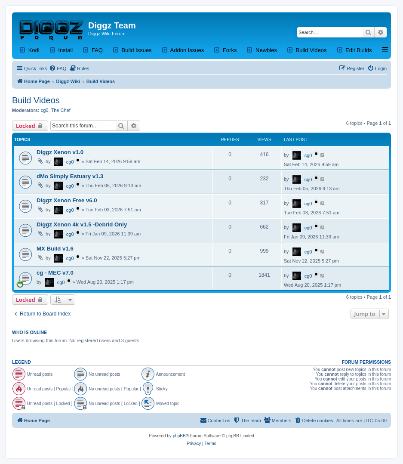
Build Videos (36, 100)
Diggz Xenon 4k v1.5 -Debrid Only (82, 224)
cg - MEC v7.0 (55, 272)
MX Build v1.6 (55, 248)
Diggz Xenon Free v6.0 (67, 200)
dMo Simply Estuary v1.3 (70, 176)
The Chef (61, 110)
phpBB (179, 435)
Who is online (29, 332)
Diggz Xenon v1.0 (60, 152)
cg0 (45, 110)
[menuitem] (57, 68)
